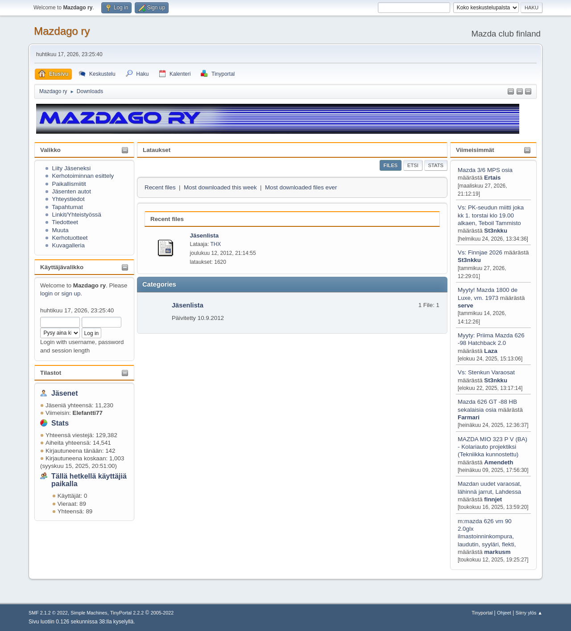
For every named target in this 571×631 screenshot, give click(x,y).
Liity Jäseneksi (71, 168)
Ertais (492, 177)
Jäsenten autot (71, 191)
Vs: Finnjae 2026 (480, 252)
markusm (497, 552)
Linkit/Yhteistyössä (76, 214)
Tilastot (50, 372)
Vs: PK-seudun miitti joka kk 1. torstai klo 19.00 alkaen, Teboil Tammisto (491, 215)
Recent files (160, 187)
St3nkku (495, 230)
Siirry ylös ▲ (529, 612)
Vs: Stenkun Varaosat (486, 372)
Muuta (60, 230)
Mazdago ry (62, 31)
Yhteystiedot (68, 199)
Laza (490, 351)
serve (465, 305)
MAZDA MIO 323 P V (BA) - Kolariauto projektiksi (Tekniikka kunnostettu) (492, 447)
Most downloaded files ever (301, 187)
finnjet (493, 499)
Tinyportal (482, 612)
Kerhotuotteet (70, 237)
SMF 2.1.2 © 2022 (48, 612)
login (46, 293)
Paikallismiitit (69, 183)
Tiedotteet (65, 222)
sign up (70, 293)
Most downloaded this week (220, 187)
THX (215, 244)
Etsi (412, 165)
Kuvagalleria (68, 245)
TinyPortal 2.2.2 (127, 612)
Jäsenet (64, 393)
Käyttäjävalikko (61, 267)
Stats (60, 423)
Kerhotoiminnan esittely (83, 175)
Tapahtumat (67, 207)
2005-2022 (162, 612)
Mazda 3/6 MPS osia (485, 170)
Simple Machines (88, 612)
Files (391, 165)
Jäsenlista (187, 305)
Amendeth (498, 462)
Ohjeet (504, 612)
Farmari (469, 417)
